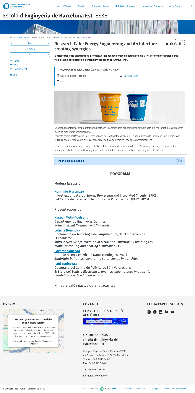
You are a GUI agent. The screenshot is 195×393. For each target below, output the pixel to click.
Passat (16, 60)
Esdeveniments (22, 37)
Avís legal (154, 389)
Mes (30, 54)
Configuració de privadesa (175, 389)
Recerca (131, 6)
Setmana (30, 49)
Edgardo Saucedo (67, 251)
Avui (15, 64)
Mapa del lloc (126, 389)
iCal (62, 81)
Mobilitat (119, 6)
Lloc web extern (130, 76)
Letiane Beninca (66, 230)
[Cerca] (191, 6)
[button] (74, 6)
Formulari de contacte (95, 375)
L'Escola (67, 6)
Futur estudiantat (100, 6)
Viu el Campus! (176, 6)
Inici (58, 6)
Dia (30, 43)
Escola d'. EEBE (55, 15)
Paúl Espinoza (64, 264)
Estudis (81, 6)
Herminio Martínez (68, 191)
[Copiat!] (184, 43)
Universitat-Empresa (152, 6)
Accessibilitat (141, 389)
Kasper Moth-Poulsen (70, 217)
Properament (20, 69)
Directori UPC (95, 369)
